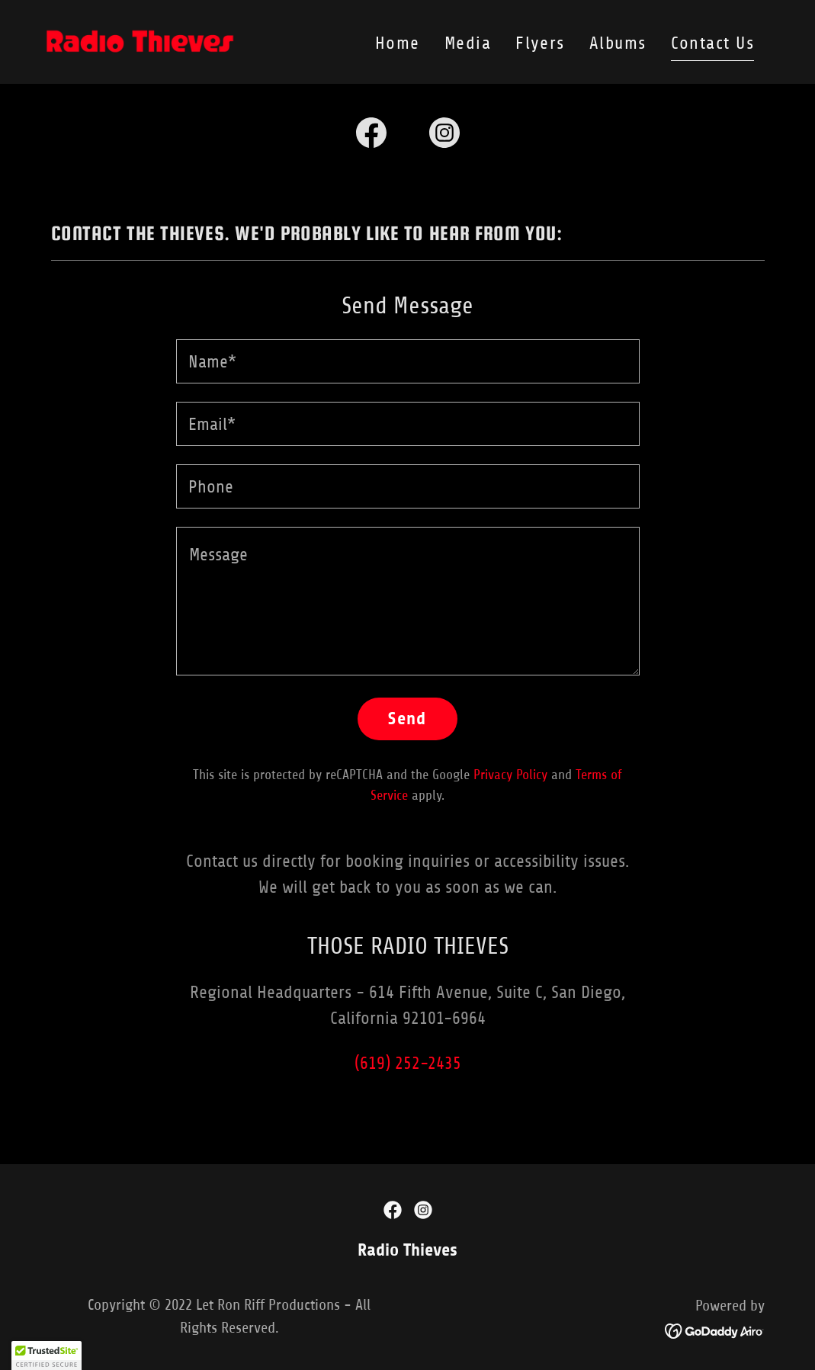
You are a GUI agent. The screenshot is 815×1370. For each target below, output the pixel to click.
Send (407, 718)
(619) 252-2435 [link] (408, 1063)
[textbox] (408, 361)
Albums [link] (618, 43)
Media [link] (467, 43)
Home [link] (397, 43)
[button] (46, 1355)
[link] (140, 40)
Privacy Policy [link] (510, 774)
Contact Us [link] (713, 43)
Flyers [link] (540, 43)
